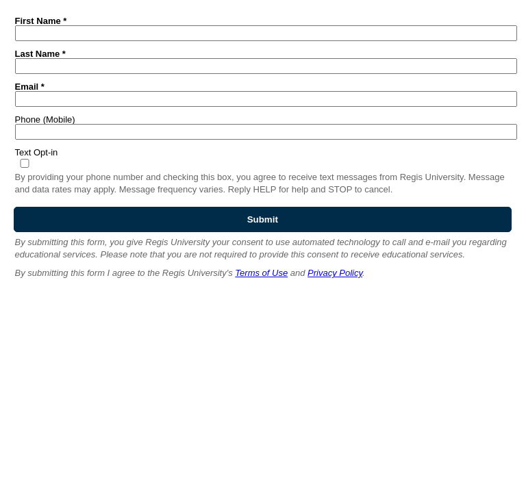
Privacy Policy (335, 273)
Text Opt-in (36, 152)
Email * (30, 86)
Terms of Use (261, 273)
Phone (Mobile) (45, 119)
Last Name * (40, 53)
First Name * (41, 20)
